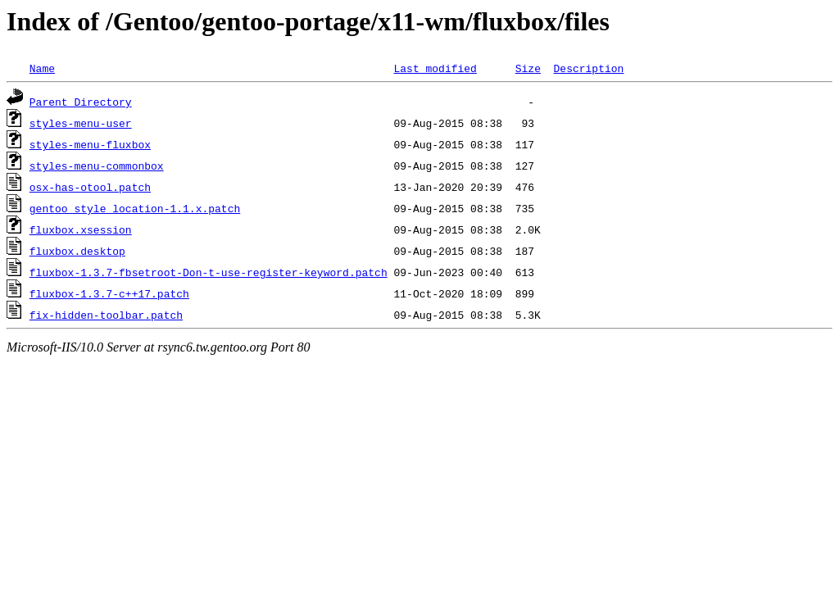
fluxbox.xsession (80, 229)
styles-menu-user (80, 123)
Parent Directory (80, 101)
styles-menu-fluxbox (90, 144)
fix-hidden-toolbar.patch (106, 314)
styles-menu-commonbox (96, 165)
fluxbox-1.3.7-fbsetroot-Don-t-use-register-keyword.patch (208, 272)
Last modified (434, 68)
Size (528, 68)
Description (588, 68)
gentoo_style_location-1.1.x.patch (134, 208)
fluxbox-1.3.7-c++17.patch (109, 293)
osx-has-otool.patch (90, 186)
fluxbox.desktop (77, 250)
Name (42, 68)
